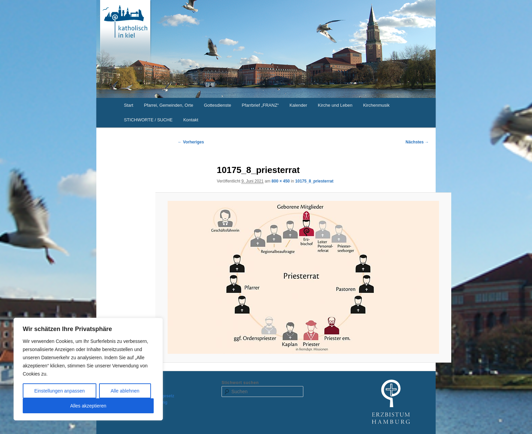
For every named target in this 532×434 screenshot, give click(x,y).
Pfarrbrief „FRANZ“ (260, 105)
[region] (88, 369)
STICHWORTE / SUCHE (148, 119)
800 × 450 (280, 181)
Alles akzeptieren (88, 406)
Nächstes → (417, 142)
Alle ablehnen (125, 391)
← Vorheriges (191, 142)
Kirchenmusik (376, 105)
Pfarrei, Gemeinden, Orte (168, 105)
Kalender (298, 105)
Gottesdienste (217, 105)
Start (128, 105)
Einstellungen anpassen (59, 391)
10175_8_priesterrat (314, 181)
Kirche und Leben (335, 105)
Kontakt (190, 119)
